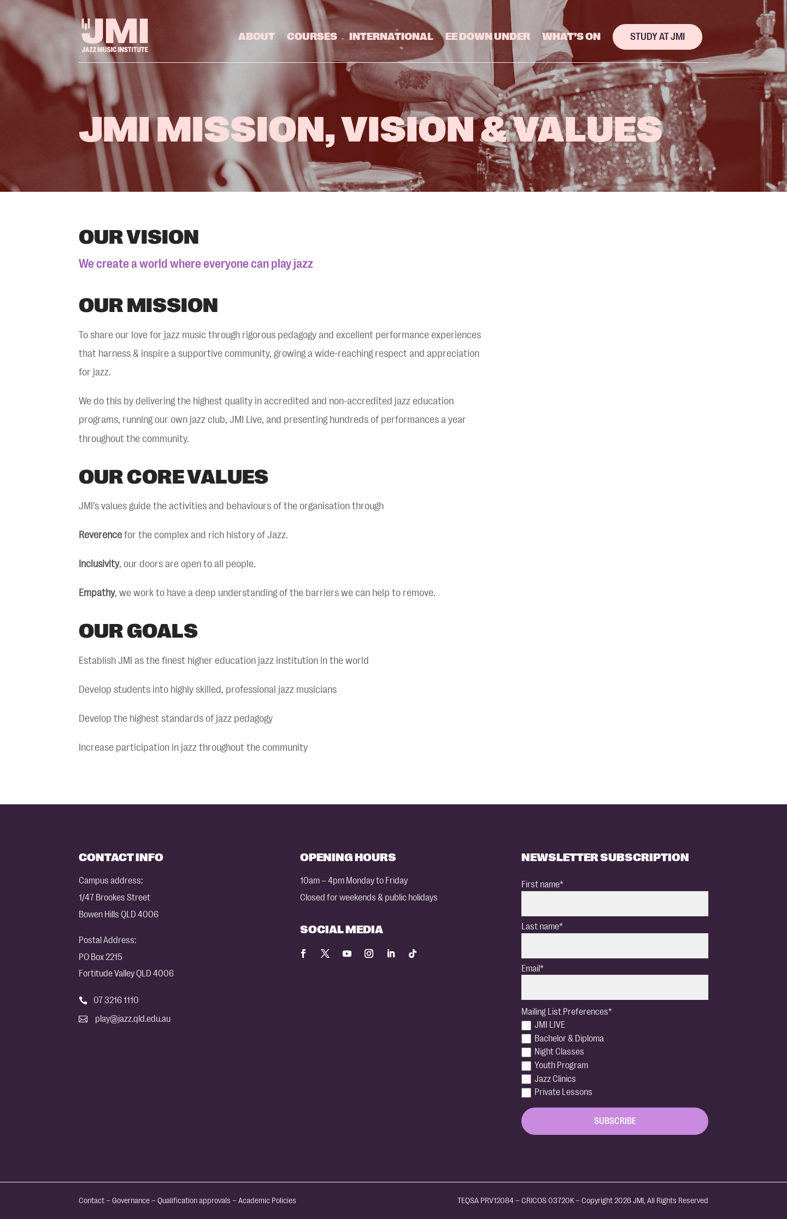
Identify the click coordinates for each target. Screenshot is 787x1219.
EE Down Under (487, 36)
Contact (91, 1200)
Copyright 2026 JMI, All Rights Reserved (645, 1200)
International (391, 36)
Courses (312, 36)
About (256, 36)
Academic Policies (267, 1200)
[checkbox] (614, 1058)
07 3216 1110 (116, 1000)
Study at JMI (657, 36)
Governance (131, 1200)
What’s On (571, 36)
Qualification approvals (194, 1200)
